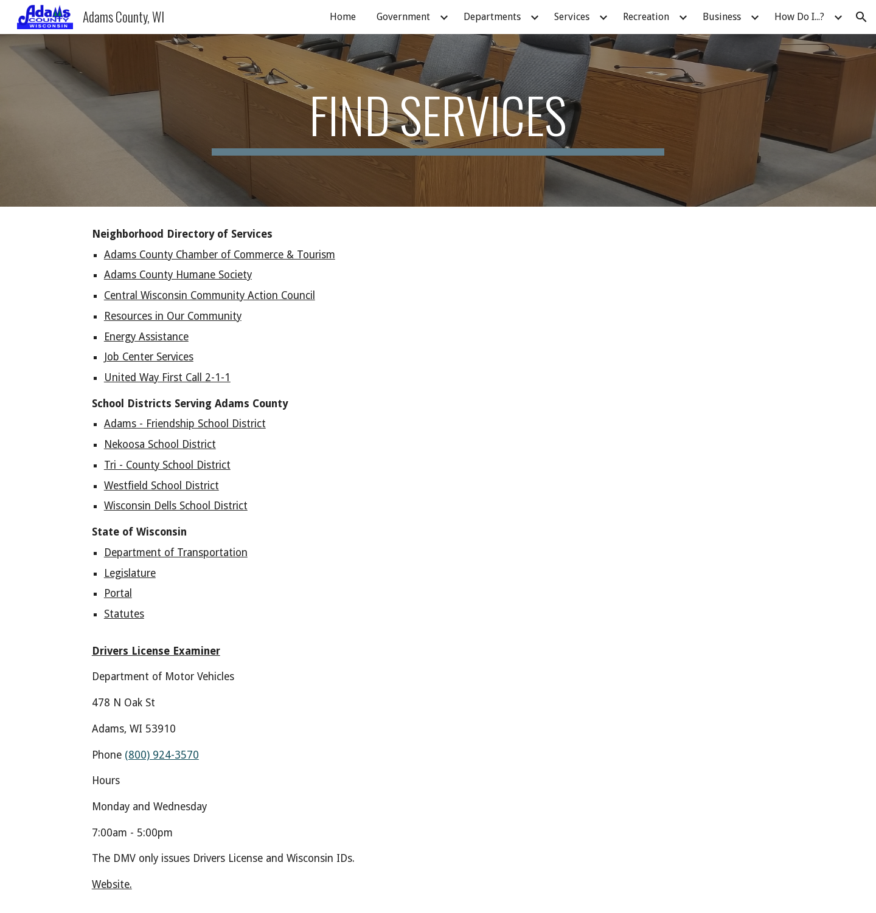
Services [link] (571, 16)
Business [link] (722, 16)
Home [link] (343, 16)
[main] (438, 120)
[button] (861, 17)
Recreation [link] (646, 16)
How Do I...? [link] (799, 16)
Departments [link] (492, 16)
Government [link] (403, 16)
